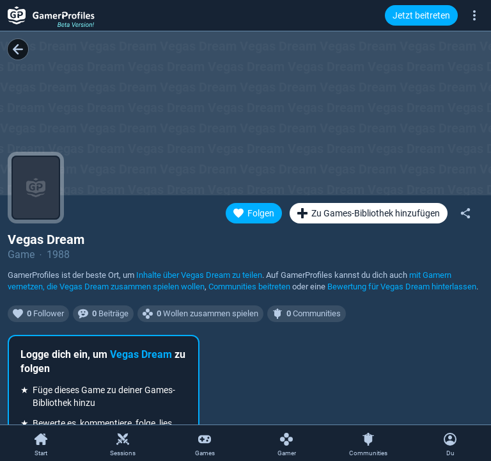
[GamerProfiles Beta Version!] (51, 15)
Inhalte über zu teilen (199, 275)
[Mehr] (474, 15)
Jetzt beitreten (421, 15)
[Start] (41, 443)
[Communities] (368, 443)
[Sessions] (123, 443)
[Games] (205, 443)
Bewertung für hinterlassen (401, 286)
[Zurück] (18, 49)
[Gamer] (286, 443)
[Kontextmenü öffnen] (450, 443)
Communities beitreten (249, 286)
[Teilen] (465, 213)
